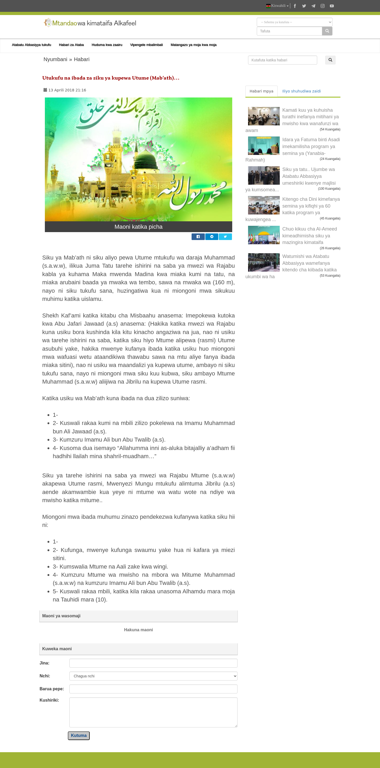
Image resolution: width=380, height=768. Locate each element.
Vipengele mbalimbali (146, 44)
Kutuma (79, 735)
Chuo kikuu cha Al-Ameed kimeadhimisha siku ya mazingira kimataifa (309, 235)
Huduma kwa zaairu (107, 44)
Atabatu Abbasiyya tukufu (31, 44)
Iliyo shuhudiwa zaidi (301, 91)
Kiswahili (277, 6)
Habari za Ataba (71, 44)
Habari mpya (261, 91)
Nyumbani (55, 59)
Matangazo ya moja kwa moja (194, 44)
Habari (81, 59)
